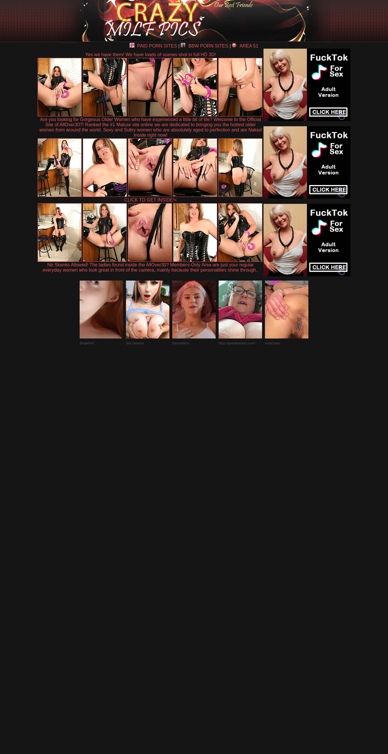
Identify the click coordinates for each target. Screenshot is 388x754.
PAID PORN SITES (153, 45)
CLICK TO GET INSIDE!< (150, 199)
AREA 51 (245, 45)
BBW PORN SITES (204, 45)
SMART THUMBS (204, 619)
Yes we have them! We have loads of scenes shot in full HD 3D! (150, 54)
